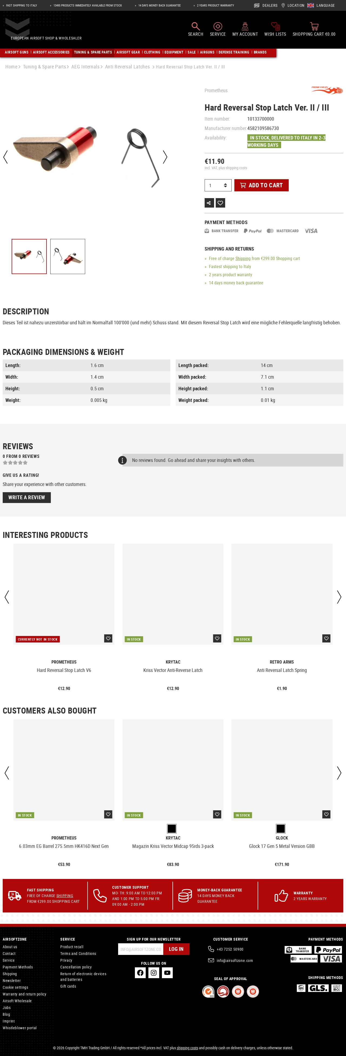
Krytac (173, 662)
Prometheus (216, 90)
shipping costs (187, 1047)
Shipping (243, 258)
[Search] (196, 32)
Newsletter (12, 980)
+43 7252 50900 (230, 949)
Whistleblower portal (20, 1027)
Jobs (7, 1007)
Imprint (9, 1021)
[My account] (245, 32)
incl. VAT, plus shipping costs (226, 167)
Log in (176, 949)
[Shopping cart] (314, 32)
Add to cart (261, 185)
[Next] (164, 157)
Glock (282, 838)
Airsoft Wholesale (17, 1000)
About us (10, 946)
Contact (9, 953)
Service (9, 960)
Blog (6, 1014)
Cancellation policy (76, 967)
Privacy (66, 960)
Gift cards (68, 986)
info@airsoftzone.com (235, 960)
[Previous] (5, 157)
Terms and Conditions (78, 953)
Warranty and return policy (24, 994)
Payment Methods (18, 967)
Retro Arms (282, 662)
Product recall (71, 946)
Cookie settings (15, 987)
